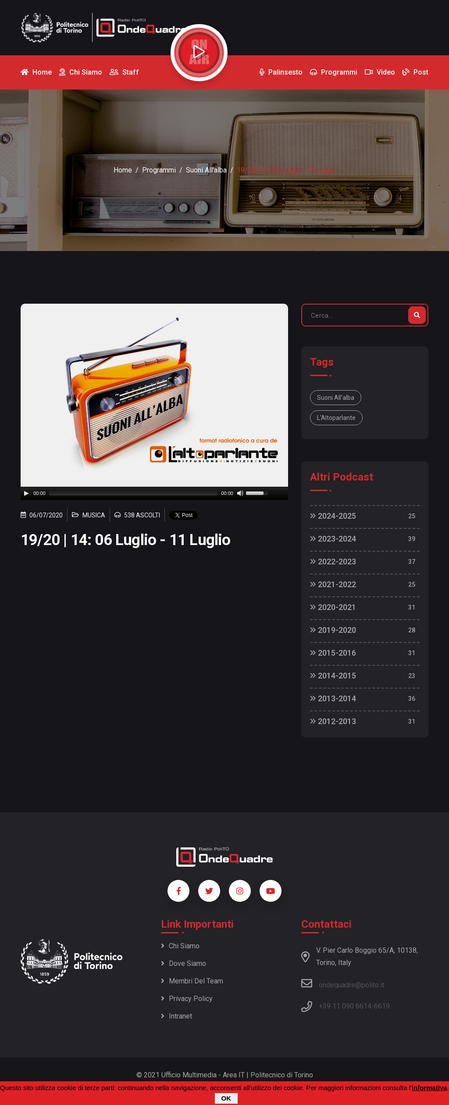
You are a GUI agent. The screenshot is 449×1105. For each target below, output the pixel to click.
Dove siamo (183, 963)
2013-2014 (333, 698)
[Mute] (240, 493)
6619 (382, 1006)
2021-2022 (333, 584)
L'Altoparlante (336, 417)
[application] (154, 493)
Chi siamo (180, 946)
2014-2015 (333, 675)
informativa (429, 1087)
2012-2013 (333, 721)
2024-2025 (333, 515)
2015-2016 (333, 652)
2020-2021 (333, 607)
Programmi (159, 170)
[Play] (26, 493)
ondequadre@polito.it (342, 983)
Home (123, 170)
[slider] (133, 493)
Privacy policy (187, 998)
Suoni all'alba (206, 170)
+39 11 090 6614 (345, 1006)
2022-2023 (333, 561)
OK (226, 1098)
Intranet (176, 1016)
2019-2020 (333, 630)
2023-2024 (333, 538)
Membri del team (192, 981)
